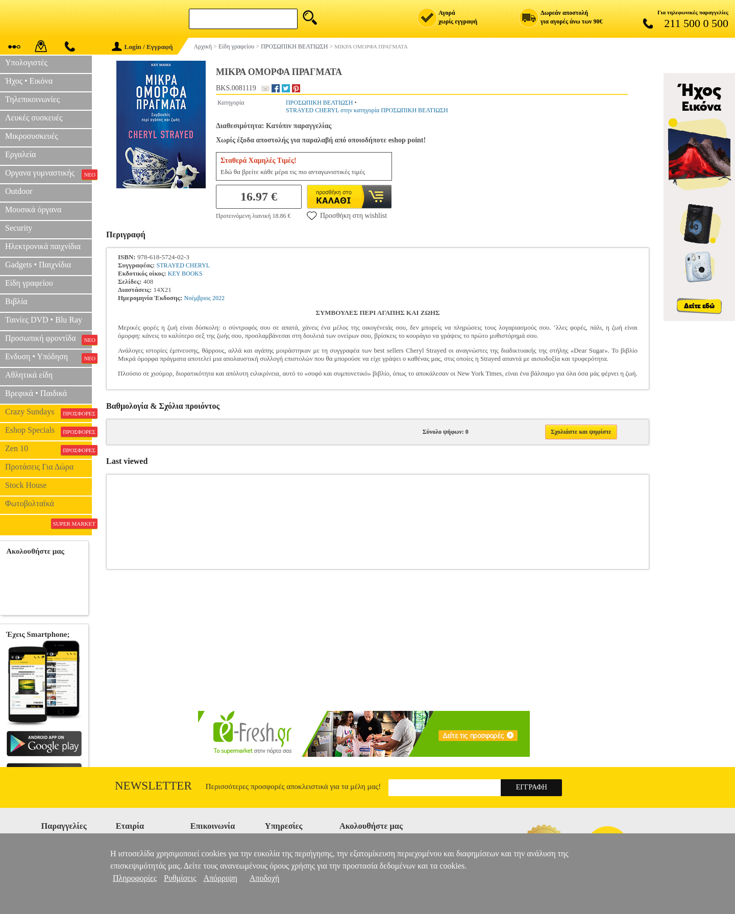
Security (18, 228)
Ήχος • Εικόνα (29, 81)
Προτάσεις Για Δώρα (39, 466)
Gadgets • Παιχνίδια (38, 264)
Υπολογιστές (26, 62)
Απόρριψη (220, 878)
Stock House (25, 485)
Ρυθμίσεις (180, 878)
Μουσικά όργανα (33, 209)
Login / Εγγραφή (142, 47)
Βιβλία (16, 301)
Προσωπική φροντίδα (48, 339)
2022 (218, 298)
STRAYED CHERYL (183, 265)
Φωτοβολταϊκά (29, 503)
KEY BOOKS (185, 273)
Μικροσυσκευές (31, 136)
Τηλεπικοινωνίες (32, 99)
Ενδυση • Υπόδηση (48, 357)
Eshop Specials (48, 431)
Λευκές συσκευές (33, 117)
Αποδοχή (265, 878)
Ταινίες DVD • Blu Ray (43, 319)
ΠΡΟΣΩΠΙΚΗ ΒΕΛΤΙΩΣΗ (319, 102)
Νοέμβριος (197, 298)
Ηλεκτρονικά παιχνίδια (43, 246)
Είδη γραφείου (29, 283)
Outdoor (18, 191)
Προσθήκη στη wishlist (347, 215)
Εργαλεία (20, 154)
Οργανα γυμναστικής (48, 174)
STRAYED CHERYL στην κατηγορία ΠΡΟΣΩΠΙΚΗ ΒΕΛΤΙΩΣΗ (367, 110)
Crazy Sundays (48, 412)
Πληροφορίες (135, 878)
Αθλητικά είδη (29, 374)
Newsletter (153, 785)
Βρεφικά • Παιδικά (36, 393)
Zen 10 (48, 449)
